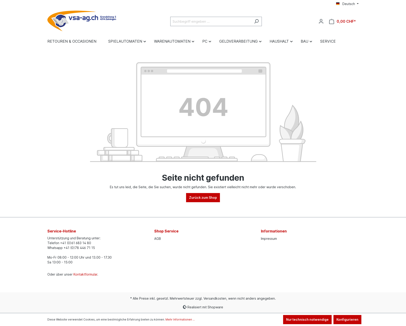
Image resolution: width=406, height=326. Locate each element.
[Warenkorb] (342, 21)
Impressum (269, 238)
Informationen (274, 231)
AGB (157, 238)
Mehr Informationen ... (180, 319)
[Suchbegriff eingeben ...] (210, 21)
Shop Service (166, 231)
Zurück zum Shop (203, 197)
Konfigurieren (347, 319)
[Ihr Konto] (321, 21)
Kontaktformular (85, 274)
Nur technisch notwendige (307, 319)
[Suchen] (256, 21)
